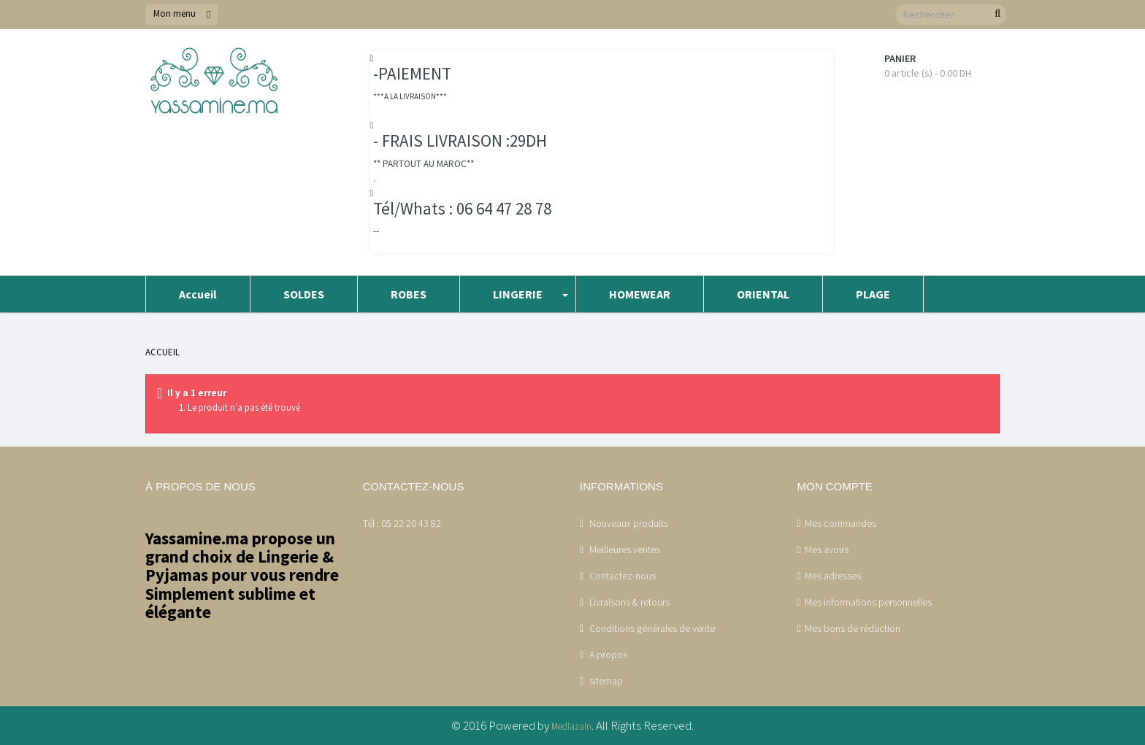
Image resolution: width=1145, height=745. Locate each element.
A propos (607, 654)
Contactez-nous (621, 575)
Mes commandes (840, 523)
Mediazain (571, 726)
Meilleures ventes (623, 549)
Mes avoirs (827, 549)
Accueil (162, 352)
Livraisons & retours (628, 602)
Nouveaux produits (627, 523)
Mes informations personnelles (868, 602)
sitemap (605, 680)
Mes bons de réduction (852, 628)
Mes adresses (833, 575)
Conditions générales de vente (651, 628)
